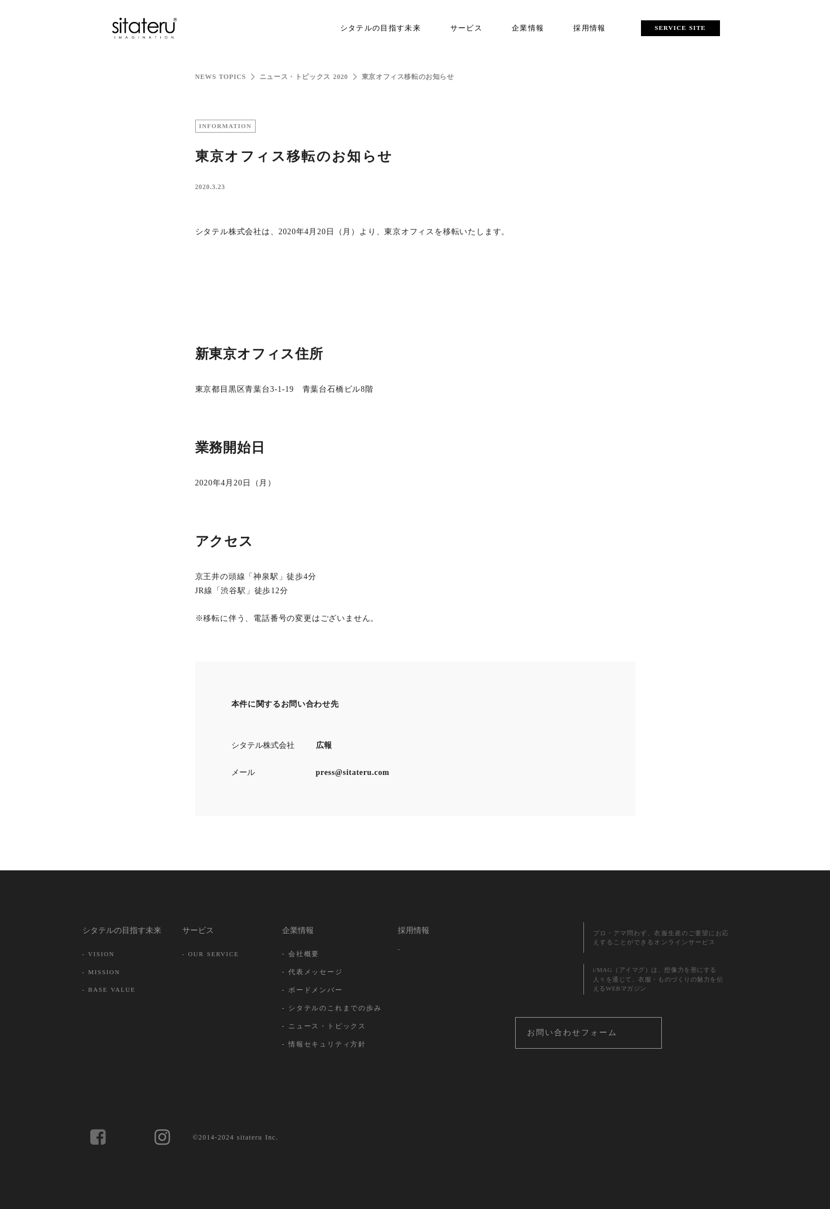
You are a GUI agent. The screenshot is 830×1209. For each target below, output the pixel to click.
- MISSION (101, 972)
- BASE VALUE (109, 989)
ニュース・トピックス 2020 (304, 77)
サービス (198, 930)
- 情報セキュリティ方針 (324, 1044)
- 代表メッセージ (312, 972)
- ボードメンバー (312, 990)
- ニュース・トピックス (324, 1026)
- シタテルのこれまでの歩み (332, 1008)
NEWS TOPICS (220, 77)
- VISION (98, 953)
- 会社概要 (301, 954)
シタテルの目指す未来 (121, 930)
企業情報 (298, 930)
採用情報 (413, 930)
